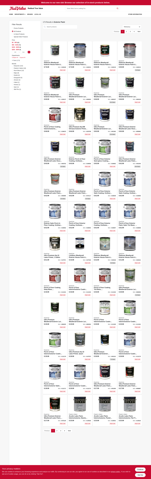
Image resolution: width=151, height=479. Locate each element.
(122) (18, 66)
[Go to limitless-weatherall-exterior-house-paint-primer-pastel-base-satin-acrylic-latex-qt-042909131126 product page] (80, 250)
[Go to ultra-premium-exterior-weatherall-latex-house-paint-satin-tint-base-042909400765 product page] (55, 153)
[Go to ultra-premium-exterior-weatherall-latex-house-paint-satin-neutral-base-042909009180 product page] (130, 121)
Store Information (135, 14)
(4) (17, 75)
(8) (16, 73)
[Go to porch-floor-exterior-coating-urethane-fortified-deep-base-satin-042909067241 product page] (105, 218)
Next (139, 31)
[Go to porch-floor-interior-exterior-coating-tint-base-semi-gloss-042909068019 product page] (55, 346)
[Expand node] (12, 60)
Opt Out (140, 475)
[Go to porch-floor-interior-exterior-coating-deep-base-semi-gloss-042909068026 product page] (105, 314)
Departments (19, 14)
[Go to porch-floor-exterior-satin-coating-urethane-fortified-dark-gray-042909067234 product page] (130, 185)
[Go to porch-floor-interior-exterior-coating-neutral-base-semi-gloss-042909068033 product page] (130, 314)
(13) (19, 70)
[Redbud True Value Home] (17, 8)
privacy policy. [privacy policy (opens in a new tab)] (115, 471)
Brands (30, 14)
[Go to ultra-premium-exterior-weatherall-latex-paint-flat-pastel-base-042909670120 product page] (55, 410)
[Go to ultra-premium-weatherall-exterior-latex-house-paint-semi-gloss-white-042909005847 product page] (80, 89)
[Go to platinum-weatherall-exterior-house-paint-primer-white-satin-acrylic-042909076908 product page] (80, 57)
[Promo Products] (12, 28)
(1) (16, 82)
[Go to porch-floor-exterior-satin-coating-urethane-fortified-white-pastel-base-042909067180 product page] (105, 185)
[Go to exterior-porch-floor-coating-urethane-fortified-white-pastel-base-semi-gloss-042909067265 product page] (80, 153)
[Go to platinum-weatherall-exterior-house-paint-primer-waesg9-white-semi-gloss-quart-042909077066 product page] (105, 250)
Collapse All (15, 57)
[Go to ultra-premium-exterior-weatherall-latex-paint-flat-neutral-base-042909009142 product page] (55, 185)
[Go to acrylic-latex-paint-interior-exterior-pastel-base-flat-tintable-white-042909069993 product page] (105, 410)
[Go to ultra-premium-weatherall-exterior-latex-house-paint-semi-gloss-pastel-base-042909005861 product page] (130, 89)
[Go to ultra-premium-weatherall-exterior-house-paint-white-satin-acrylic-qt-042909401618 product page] (105, 346)
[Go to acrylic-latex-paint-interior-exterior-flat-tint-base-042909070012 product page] (130, 410)
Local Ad (37, 14)
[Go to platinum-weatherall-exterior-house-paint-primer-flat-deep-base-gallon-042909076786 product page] (130, 57)
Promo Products (18, 28)
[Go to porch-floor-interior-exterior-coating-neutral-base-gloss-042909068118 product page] (80, 282)
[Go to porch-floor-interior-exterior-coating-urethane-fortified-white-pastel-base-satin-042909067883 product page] (130, 346)
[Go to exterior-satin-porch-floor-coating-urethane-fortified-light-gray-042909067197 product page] (55, 218)
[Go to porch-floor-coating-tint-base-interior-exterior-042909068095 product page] (105, 282)
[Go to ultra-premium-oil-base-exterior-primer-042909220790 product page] (80, 121)
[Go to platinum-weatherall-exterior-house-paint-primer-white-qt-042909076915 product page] (130, 250)
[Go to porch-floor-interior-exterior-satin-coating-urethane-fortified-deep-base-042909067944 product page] (55, 378)
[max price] (23, 52)
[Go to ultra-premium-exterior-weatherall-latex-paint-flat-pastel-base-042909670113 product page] (80, 185)
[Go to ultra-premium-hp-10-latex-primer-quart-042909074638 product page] (80, 346)
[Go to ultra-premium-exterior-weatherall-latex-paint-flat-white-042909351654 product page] (105, 378)
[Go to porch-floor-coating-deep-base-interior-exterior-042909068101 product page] (55, 282)
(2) (17, 80)
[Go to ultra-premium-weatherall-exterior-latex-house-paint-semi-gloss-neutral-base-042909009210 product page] (80, 314)
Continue (140, 469)
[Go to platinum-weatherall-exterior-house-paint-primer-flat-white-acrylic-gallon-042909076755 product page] (105, 57)
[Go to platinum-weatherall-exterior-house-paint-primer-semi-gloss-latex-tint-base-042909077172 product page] (55, 57)
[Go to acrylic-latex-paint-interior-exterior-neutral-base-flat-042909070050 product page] (80, 410)
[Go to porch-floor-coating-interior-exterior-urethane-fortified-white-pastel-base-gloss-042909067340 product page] (55, 121)
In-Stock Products (19, 34)
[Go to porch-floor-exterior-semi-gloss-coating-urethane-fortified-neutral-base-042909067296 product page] (105, 153)
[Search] (117, 8)
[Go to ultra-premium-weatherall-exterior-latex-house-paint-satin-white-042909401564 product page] (105, 121)
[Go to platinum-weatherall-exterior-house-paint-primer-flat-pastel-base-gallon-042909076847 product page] (55, 89)
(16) (20, 68)
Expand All (22, 57)
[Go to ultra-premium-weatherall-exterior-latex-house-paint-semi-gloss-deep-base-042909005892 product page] (55, 314)
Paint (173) (16, 60)
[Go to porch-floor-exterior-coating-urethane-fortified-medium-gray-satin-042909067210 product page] (80, 218)
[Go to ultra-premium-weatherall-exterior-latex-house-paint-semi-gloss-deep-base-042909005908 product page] (105, 89)
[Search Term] (92, 8)
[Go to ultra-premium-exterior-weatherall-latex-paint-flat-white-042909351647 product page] (130, 153)
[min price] (15, 52)
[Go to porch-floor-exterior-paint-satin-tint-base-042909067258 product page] (130, 218)
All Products (17, 31)
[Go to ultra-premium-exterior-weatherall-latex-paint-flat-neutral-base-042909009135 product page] (130, 378)
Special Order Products (21, 36)
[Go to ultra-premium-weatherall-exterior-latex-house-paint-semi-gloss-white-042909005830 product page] (130, 282)
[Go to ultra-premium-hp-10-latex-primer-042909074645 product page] (55, 250)
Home (11, 14)
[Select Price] (29, 52)
